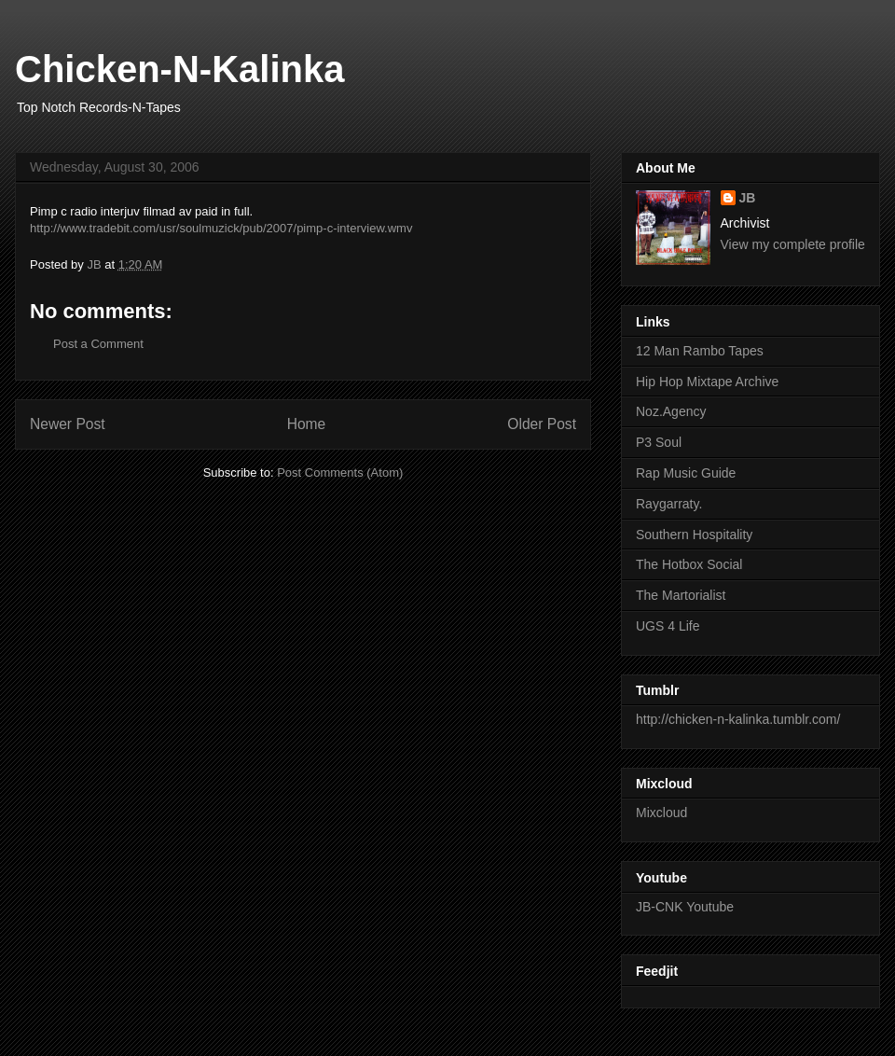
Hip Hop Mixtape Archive (707, 381)
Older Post (541, 424)
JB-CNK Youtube (685, 906)
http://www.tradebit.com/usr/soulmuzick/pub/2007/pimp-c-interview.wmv (221, 228)
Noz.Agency (671, 411)
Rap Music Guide (686, 472)
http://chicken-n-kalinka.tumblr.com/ (738, 719)
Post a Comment (98, 344)
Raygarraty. (669, 503)
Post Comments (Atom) (340, 472)
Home (306, 424)
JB (747, 197)
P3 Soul (659, 442)
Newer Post (67, 424)
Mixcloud (661, 812)
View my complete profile (793, 244)
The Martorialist (680, 595)
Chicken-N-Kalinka (179, 69)
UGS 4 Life (667, 625)
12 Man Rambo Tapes (700, 350)
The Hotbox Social (689, 564)
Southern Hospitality (694, 534)
